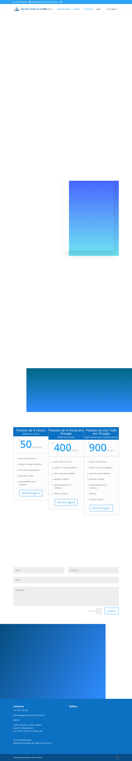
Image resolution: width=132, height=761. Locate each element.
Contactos (88, 9)
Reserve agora (30, 493)
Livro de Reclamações (22, 740)
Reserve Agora (63, 9)
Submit (111, 611)
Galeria (77, 9)
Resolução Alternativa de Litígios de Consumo (32, 743)
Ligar (98, 9)
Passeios (48, 9)
